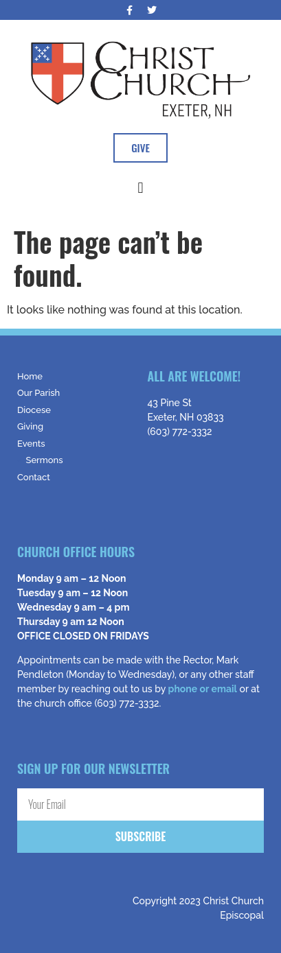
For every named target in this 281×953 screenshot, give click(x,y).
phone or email (202, 688)
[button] (140, 187)
